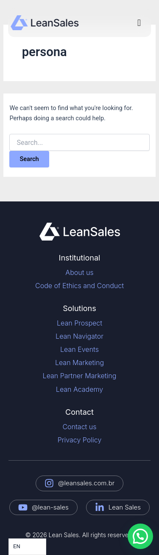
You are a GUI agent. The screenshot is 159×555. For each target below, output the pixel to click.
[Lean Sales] (99, 507)
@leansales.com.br (86, 483)
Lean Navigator (79, 336)
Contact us (79, 426)
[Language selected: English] (27, 546)
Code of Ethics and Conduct (79, 285)
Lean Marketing (79, 362)
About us (79, 272)
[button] (139, 23)
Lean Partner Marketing (80, 375)
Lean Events (79, 349)
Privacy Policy (80, 440)
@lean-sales (50, 507)
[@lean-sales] (23, 507)
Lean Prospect (79, 323)
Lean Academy (79, 389)
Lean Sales (125, 507)
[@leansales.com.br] (49, 483)
